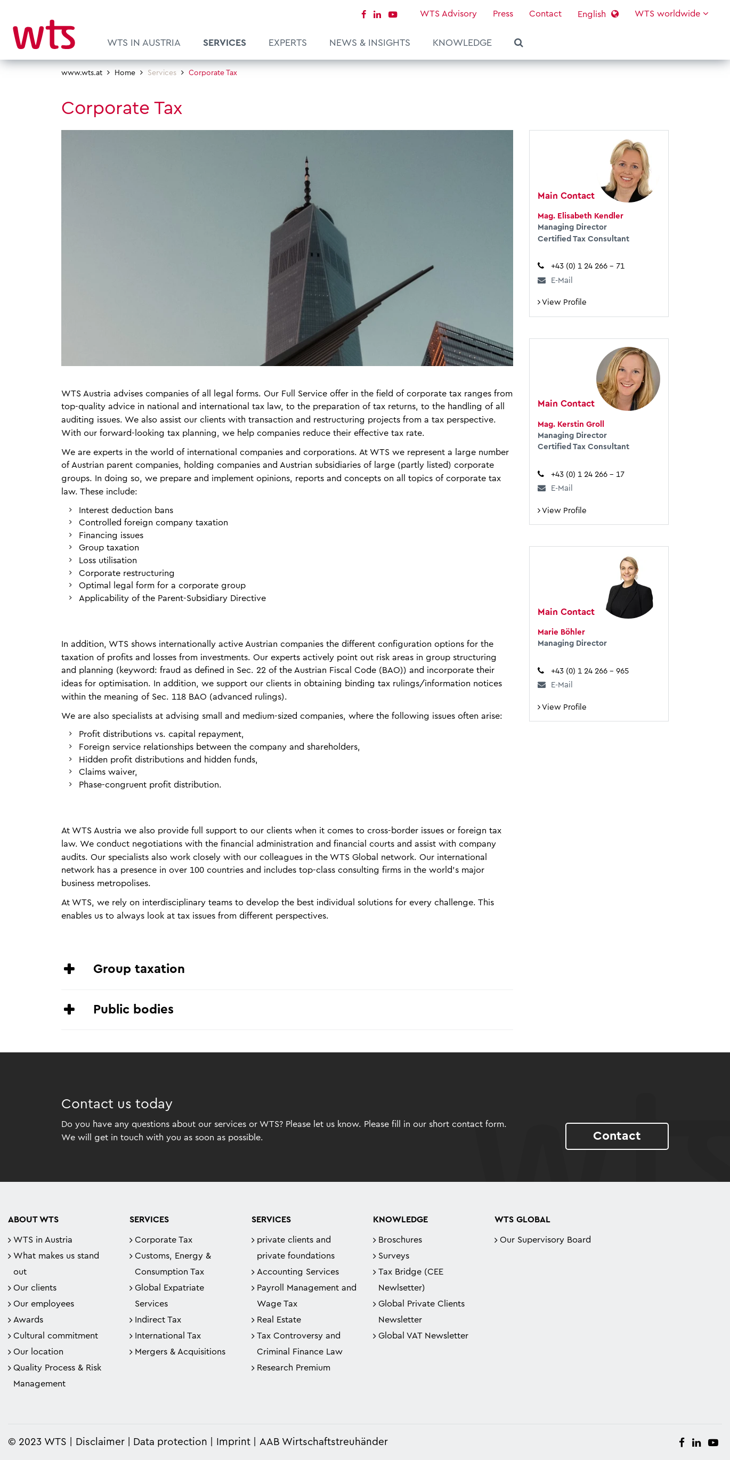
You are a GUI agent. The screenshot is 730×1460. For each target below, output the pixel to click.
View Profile (562, 302)
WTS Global (522, 1219)
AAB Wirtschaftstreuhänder (323, 1442)
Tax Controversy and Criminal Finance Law (300, 1344)
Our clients (34, 1288)
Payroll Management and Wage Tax (306, 1296)
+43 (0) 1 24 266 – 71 (587, 266)
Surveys (393, 1256)
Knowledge (462, 42)
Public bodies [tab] (133, 1009)
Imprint (233, 1442)
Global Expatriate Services (169, 1296)
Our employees (43, 1304)
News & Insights (369, 42)
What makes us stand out (56, 1264)
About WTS (33, 1219)
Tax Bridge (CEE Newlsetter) (410, 1280)
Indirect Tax (158, 1320)
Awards (28, 1320)
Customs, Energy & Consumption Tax (173, 1264)
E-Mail (562, 280)
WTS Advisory (448, 14)
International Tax (168, 1336)
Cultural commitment (55, 1336)
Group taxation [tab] (139, 969)
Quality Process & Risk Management (57, 1376)
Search (518, 44)
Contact (545, 14)
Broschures (400, 1240)
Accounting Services (298, 1272)
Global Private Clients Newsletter (421, 1312)
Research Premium (293, 1368)
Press (503, 14)
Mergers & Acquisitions (180, 1352)
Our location (38, 1352)
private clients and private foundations (296, 1248)
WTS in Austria (144, 42)
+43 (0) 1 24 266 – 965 (590, 671)
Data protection (170, 1442)
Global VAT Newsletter (423, 1336)
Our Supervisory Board (545, 1240)
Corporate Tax (163, 1240)
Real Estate (279, 1320)
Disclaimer (100, 1442)
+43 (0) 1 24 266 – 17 (587, 474)
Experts (288, 42)
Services (224, 42)
